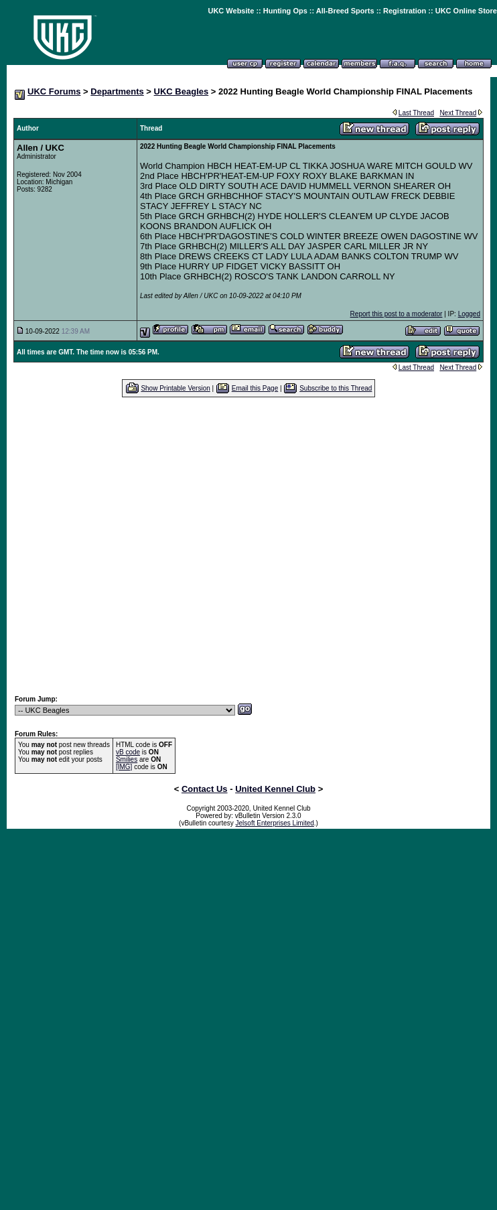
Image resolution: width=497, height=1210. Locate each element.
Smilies (126, 759)
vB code (128, 752)
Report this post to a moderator (396, 314)
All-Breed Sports (345, 11)
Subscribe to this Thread (335, 388)
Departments (116, 91)
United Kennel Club (275, 789)
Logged (469, 314)
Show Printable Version (175, 388)
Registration (404, 11)
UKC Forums (53, 91)
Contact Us (205, 789)
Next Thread (457, 113)
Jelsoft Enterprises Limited (275, 823)
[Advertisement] (242, 545)
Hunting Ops (285, 11)
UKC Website (231, 11)
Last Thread (416, 113)
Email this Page (255, 388)
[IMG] (124, 766)
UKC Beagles (181, 91)
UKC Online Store (466, 11)
